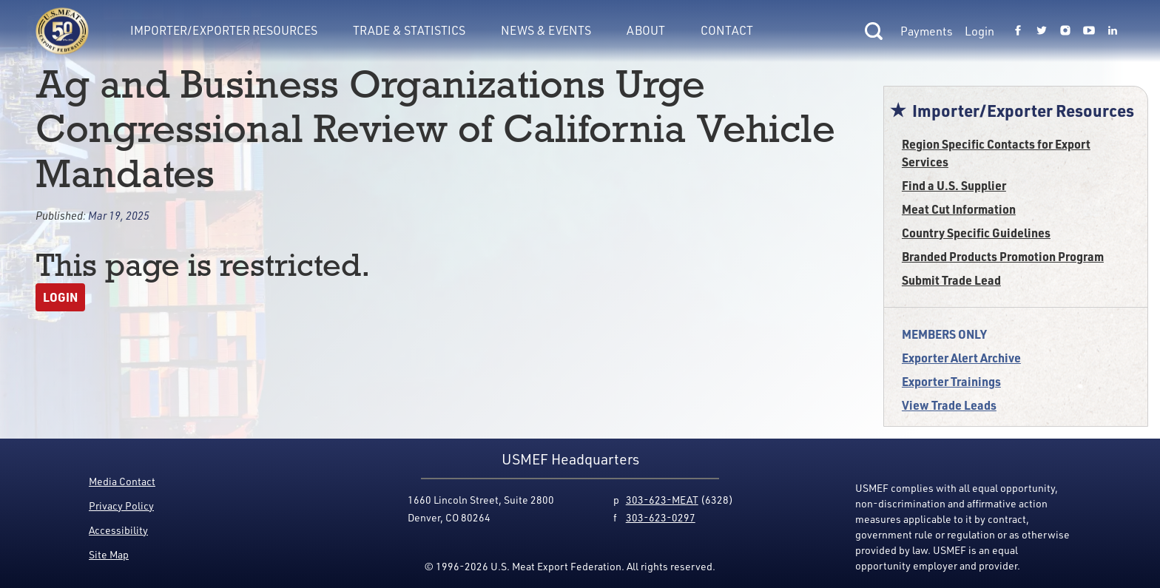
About (646, 30)
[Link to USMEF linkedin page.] (1113, 31)
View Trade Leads (949, 405)
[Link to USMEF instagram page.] (1065, 31)
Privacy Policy (121, 506)
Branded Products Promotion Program (1003, 256)
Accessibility (118, 530)
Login (979, 31)
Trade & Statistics (409, 30)
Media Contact (122, 481)
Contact (727, 30)
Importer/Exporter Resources (223, 30)
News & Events (546, 30)
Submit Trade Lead (951, 280)
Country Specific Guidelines (976, 232)
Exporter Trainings (951, 381)
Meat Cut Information (959, 209)
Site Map (109, 554)
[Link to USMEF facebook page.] (1018, 31)
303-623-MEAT (662, 500)
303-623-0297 (660, 517)
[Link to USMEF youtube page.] (1089, 31)
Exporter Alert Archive (961, 357)
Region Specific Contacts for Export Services (996, 152)
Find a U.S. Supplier (954, 185)
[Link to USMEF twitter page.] (1042, 31)
